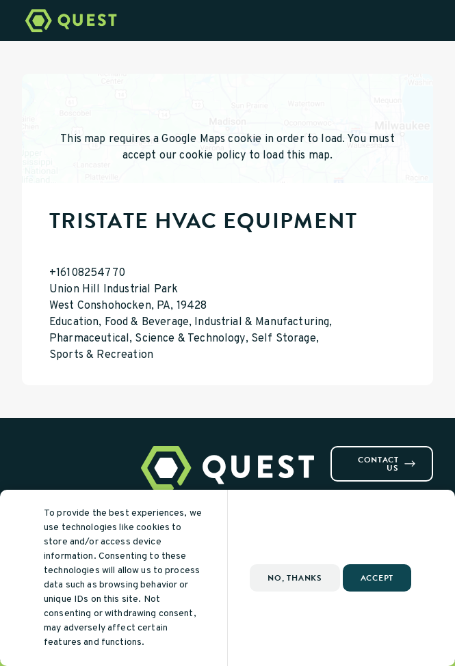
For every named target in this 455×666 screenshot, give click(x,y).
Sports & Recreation (101, 355)
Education (74, 322)
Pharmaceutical (89, 339)
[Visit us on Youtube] (76, 451)
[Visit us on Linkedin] (60, 451)
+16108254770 (87, 273)
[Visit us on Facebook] (27, 451)
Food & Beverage (147, 322)
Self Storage (283, 339)
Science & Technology (190, 339)
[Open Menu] (436, 20)
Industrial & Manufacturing (261, 322)
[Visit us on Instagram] (43, 451)
